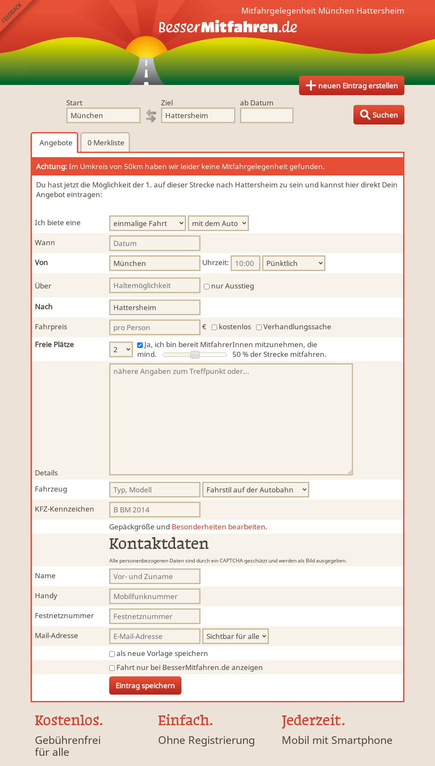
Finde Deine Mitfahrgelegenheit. (217, 42)
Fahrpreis (51, 326)
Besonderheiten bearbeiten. (188, 526)
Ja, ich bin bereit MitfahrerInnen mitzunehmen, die (230, 344)
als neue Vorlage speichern (162, 653)
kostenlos (235, 326)
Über (43, 286)
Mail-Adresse (56, 635)
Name (45, 575)
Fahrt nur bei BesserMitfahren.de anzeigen (189, 667)
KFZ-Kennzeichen (64, 509)
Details (46, 473)
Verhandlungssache (297, 326)
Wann (45, 242)
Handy (46, 595)
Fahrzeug (51, 489)
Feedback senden (20, 20)
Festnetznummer (64, 615)
